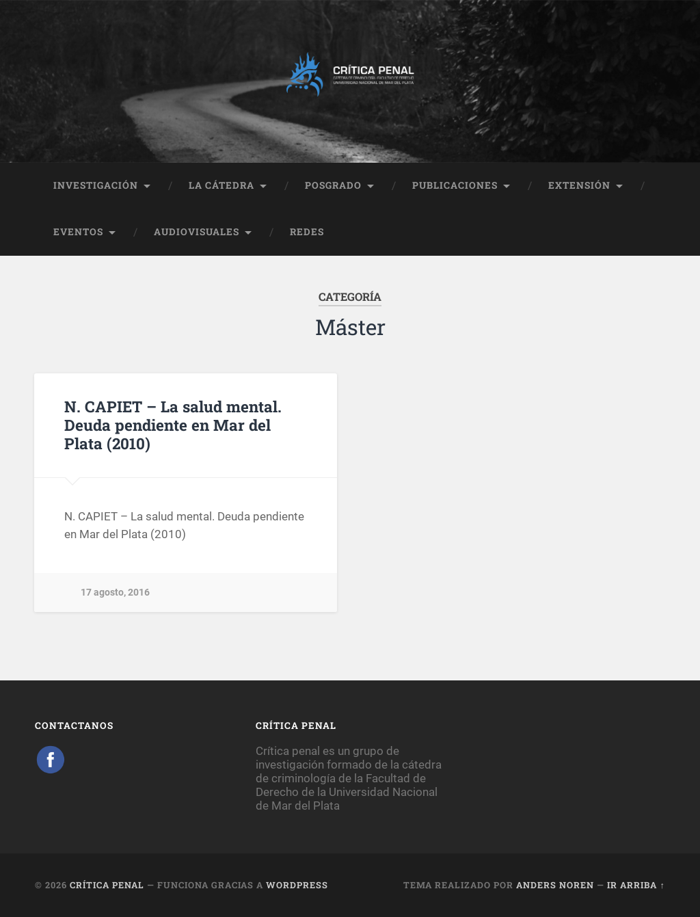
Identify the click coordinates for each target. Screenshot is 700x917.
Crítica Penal (107, 884)
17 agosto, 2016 (115, 592)
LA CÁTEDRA (221, 185)
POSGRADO (333, 185)
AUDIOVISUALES (196, 232)
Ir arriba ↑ (635, 884)
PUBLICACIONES (455, 185)
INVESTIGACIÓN (95, 185)
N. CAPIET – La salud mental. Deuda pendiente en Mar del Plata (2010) (173, 424)
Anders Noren (555, 884)
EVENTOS (78, 232)
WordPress (297, 884)
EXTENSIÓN (579, 185)
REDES (307, 232)
